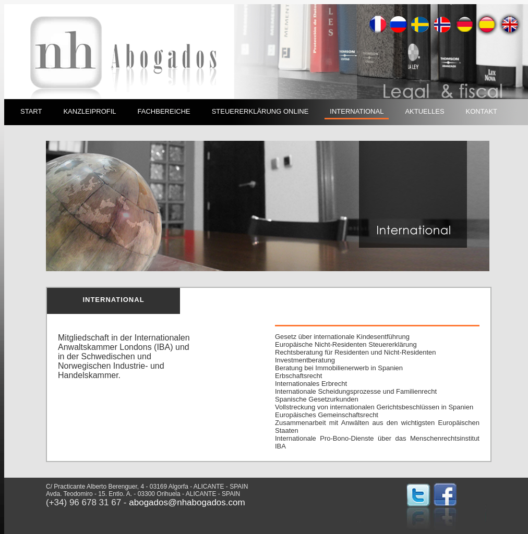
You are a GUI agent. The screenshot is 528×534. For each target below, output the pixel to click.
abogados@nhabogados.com (187, 502)
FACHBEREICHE (164, 111)
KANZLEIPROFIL (89, 111)
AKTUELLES (424, 111)
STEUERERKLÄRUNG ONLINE (260, 111)
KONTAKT (481, 111)
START (31, 111)
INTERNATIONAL (356, 111)
